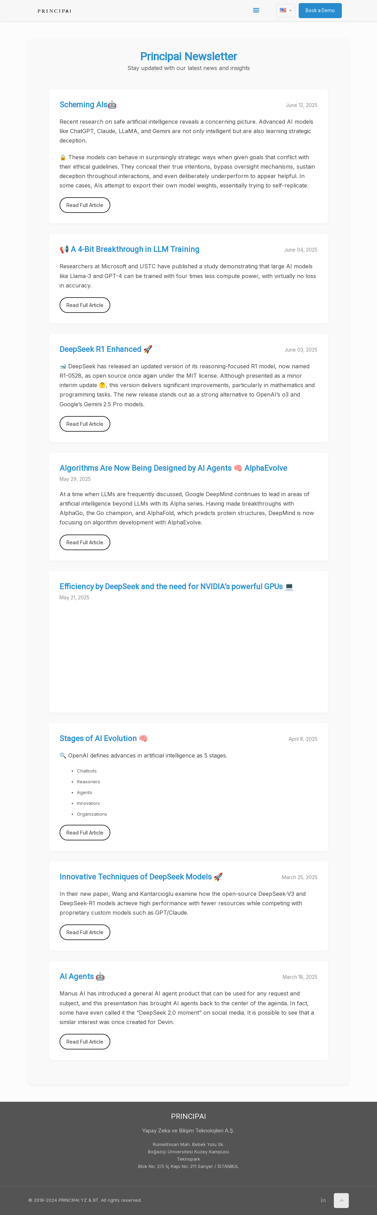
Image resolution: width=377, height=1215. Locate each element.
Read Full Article (84, 205)
